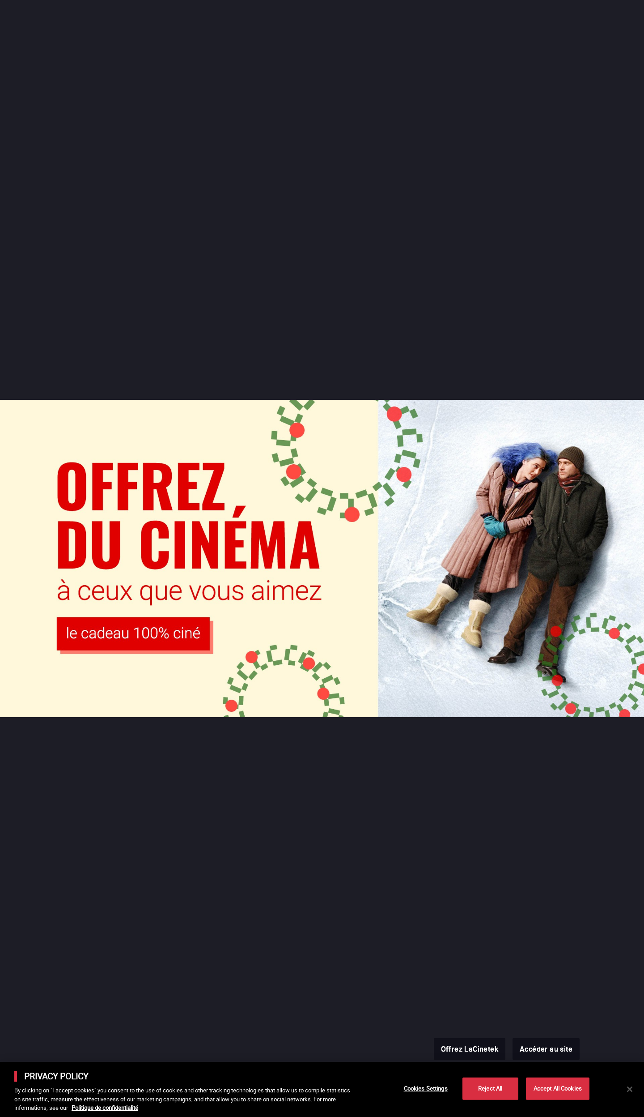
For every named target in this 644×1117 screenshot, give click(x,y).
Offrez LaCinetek (469, 1049)
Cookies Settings (426, 1088)
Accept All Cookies (558, 1088)
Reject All (490, 1088)
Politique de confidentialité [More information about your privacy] (105, 1108)
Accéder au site (546, 1049)
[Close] (630, 1089)
